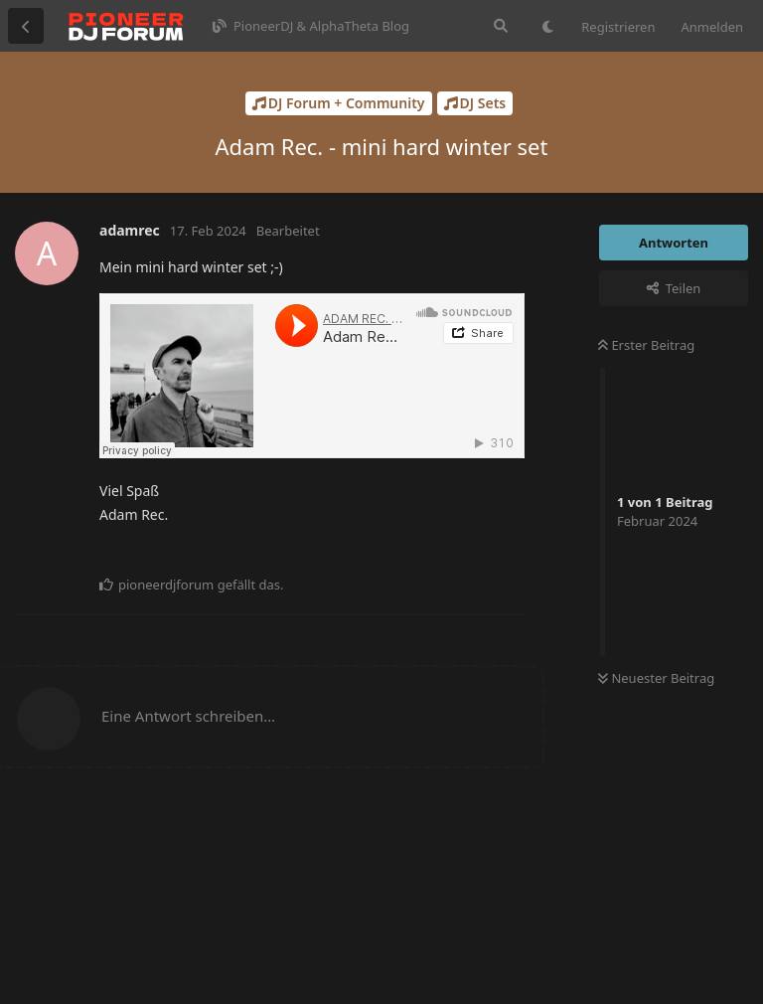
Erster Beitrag (646, 345)
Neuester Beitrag (656, 678)
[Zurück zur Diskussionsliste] (26, 26)
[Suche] (501, 26)
